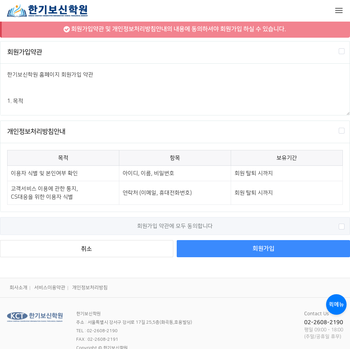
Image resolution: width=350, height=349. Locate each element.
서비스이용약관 (49, 287)
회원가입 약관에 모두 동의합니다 (241, 226)
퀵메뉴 (336, 304)
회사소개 (18, 287)
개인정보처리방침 (90, 287)
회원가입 (263, 248)
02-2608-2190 (323, 322)
